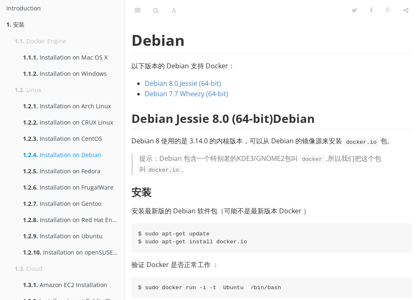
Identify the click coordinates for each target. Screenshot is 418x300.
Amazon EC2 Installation (65, 285)
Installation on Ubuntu (63, 236)
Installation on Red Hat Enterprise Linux (74, 220)
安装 (15, 24)
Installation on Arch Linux (67, 106)
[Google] (388, 10)
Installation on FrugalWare (68, 187)
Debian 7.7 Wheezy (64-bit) (186, 93)
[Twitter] (354, 10)
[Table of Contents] (137, 10)
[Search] (156, 10)
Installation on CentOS (62, 138)
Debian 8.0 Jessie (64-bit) (183, 83)
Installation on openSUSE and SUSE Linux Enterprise (74, 252)
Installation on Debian (62, 155)
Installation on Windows (65, 74)
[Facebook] (371, 10)
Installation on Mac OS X (65, 57)
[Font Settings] (174, 10)
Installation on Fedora (62, 171)
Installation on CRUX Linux (68, 122)
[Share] (406, 10)
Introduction (23, 8)
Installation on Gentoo (62, 204)
